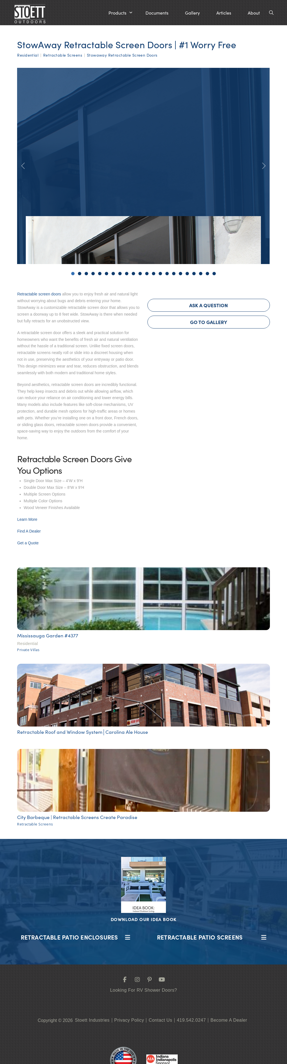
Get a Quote (27, 543)
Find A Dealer (29, 531)
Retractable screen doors (39, 294)
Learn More (27, 519)
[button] (120, 12)
